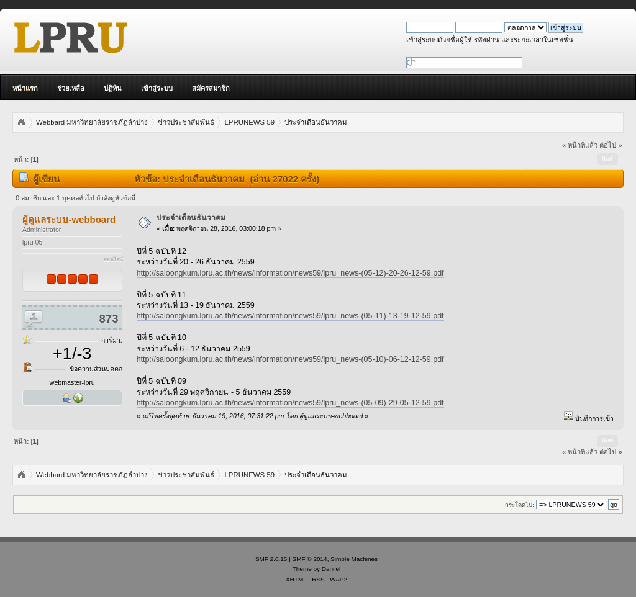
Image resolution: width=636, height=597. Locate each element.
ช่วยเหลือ (70, 88)
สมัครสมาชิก (211, 88)
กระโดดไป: (519, 504)
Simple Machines (354, 558)
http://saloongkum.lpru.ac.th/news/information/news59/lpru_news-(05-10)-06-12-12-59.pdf (290, 359)
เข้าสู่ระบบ (157, 88)
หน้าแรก (25, 88)
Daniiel (331, 568)
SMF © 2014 (310, 558)
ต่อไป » (610, 145)
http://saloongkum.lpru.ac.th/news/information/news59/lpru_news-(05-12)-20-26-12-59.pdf (290, 273)
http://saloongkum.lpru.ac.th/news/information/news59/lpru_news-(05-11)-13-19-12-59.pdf (290, 316)
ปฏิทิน (113, 88)
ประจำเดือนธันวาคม (191, 217)
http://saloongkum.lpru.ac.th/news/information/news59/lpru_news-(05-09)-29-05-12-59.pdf (290, 402)
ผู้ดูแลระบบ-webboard (69, 219)
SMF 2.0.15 (271, 558)
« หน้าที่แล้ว (579, 145)
